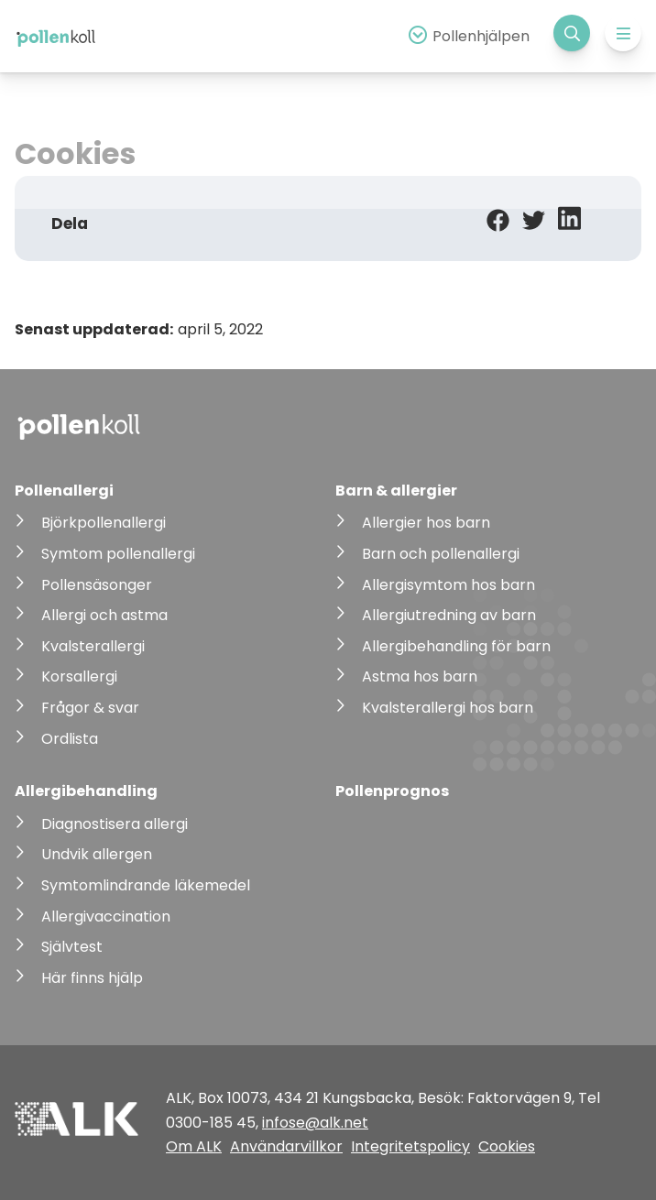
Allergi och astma (104, 615)
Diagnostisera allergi (114, 824)
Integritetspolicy (410, 1146)
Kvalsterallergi (93, 646)
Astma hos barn (419, 676)
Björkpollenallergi (103, 522)
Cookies (506, 1146)
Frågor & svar (90, 707)
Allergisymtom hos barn (448, 584)
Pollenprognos (392, 791)
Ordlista (69, 738)
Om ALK (194, 1146)
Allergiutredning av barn (449, 615)
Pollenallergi (64, 490)
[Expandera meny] (623, 33)
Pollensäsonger (96, 584)
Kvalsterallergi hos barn (447, 707)
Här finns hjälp (92, 977)
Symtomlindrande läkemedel (145, 885)
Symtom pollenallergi (118, 553)
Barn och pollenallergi (440, 553)
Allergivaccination (105, 916)
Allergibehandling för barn (456, 646)
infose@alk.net (315, 1122)
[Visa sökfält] (571, 33)
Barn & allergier (396, 490)
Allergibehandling (86, 791)
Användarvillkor (286, 1146)
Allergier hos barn (426, 522)
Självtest (72, 946)
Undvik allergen (96, 854)
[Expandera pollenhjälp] (467, 36)
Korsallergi (79, 676)
